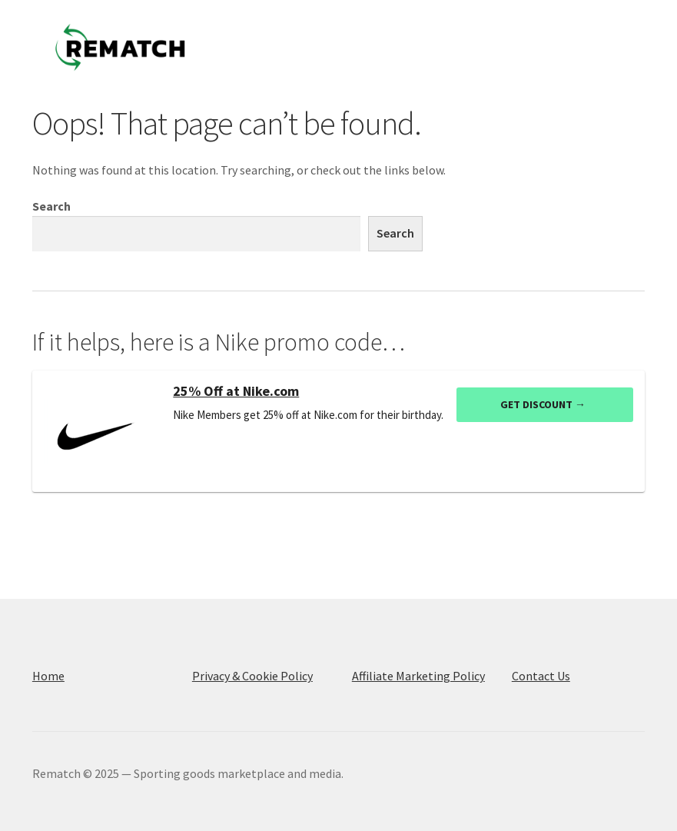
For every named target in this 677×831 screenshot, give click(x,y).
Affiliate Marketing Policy (418, 675)
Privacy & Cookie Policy (252, 675)
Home (48, 675)
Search (51, 206)
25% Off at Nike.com (236, 391)
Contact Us (541, 675)
